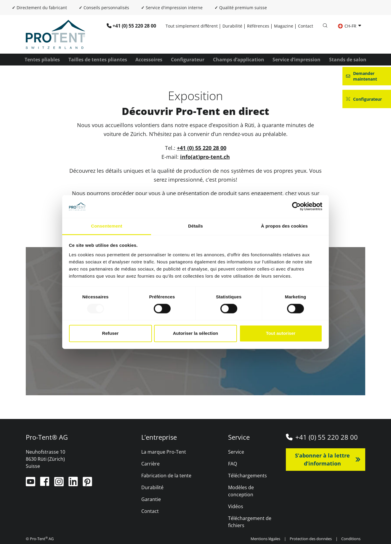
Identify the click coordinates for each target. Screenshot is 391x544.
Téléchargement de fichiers (249, 522)
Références (258, 26)
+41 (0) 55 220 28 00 (134, 26)
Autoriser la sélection (195, 333)
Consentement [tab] (106, 225)
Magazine (283, 26)
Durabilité (232, 26)
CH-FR (348, 26)
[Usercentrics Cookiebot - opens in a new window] (296, 206)
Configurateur (187, 59)
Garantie (151, 499)
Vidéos (235, 506)
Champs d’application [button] (238, 59)
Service (236, 452)
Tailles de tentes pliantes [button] (97, 59)
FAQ (232, 463)
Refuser (110, 333)
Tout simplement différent (192, 26)
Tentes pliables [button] (42, 59)
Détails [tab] (195, 225)
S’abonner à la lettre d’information (322, 459)
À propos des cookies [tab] (284, 225)
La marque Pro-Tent (163, 452)
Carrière (150, 463)
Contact (305, 26)
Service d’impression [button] (297, 59)
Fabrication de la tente (166, 475)
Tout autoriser (281, 333)
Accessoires (148, 59)
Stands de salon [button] (347, 59)
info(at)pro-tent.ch (205, 156)
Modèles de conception (241, 491)
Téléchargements (247, 475)
